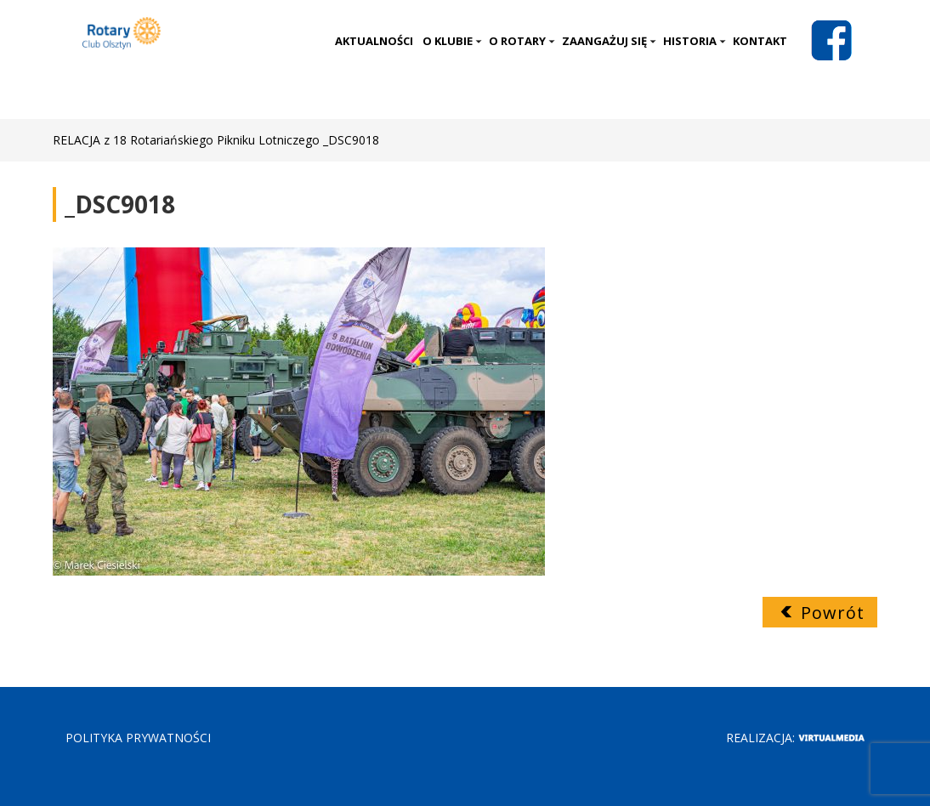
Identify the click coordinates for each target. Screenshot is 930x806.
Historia (694, 40)
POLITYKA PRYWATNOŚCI (138, 737)
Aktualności (374, 40)
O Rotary (522, 40)
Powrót (833, 612)
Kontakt (760, 40)
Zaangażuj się (609, 40)
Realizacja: (795, 737)
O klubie (452, 40)
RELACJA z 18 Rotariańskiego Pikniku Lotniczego (186, 140)
